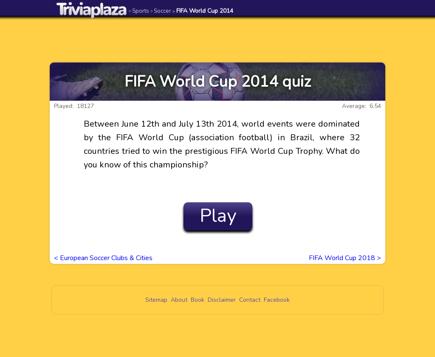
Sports (139, 11)
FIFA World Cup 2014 (202, 11)
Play (218, 216)
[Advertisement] (217, 39)
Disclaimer (222, 300)
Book (197, 300)
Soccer (160, 11)
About (179, 300)
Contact (249, 300)
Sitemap (156, 300)
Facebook (277, 300)
